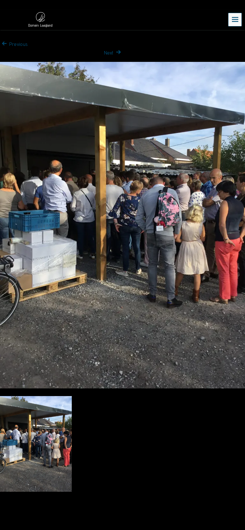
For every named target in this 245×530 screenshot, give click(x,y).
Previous (14, 44)
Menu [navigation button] (235, 19)
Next (113, 53)
